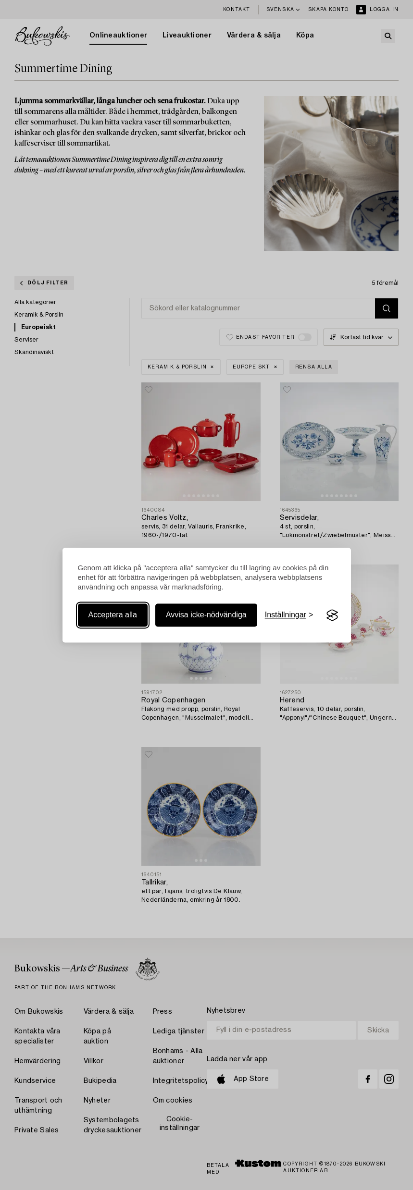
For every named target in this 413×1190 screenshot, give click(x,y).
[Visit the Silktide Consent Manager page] (332, 615)
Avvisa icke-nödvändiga (206, 615)
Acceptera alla (112, 615)
